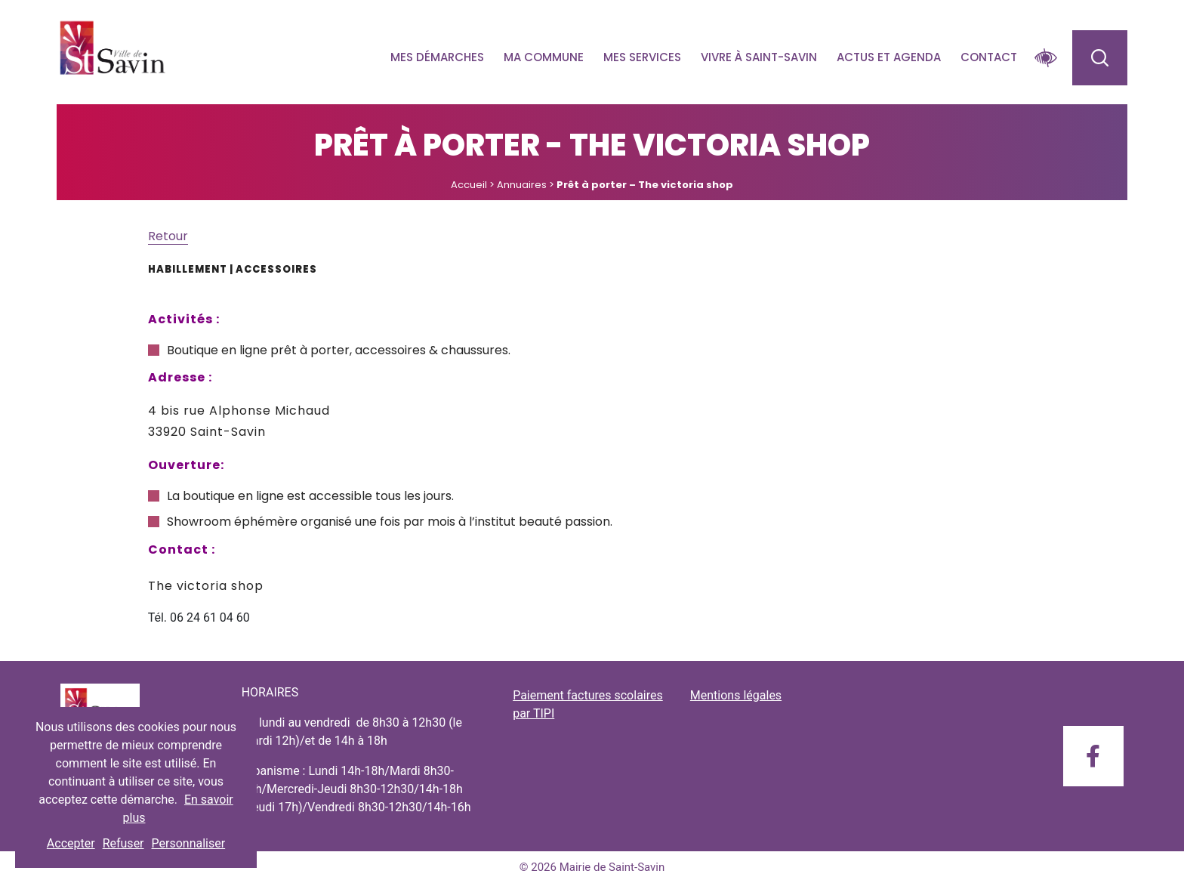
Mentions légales (736, 695)
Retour (168, 236)
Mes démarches (437, 57)
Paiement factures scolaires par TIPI (588, 704)
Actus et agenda (889, 57)
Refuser (123, 843)
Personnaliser (189, 843)
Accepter (71, 843)
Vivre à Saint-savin (759, 57)
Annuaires (522, 185)
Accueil (469, 185)
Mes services (642, 57)
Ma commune (544, 57)
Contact (988, 57)
